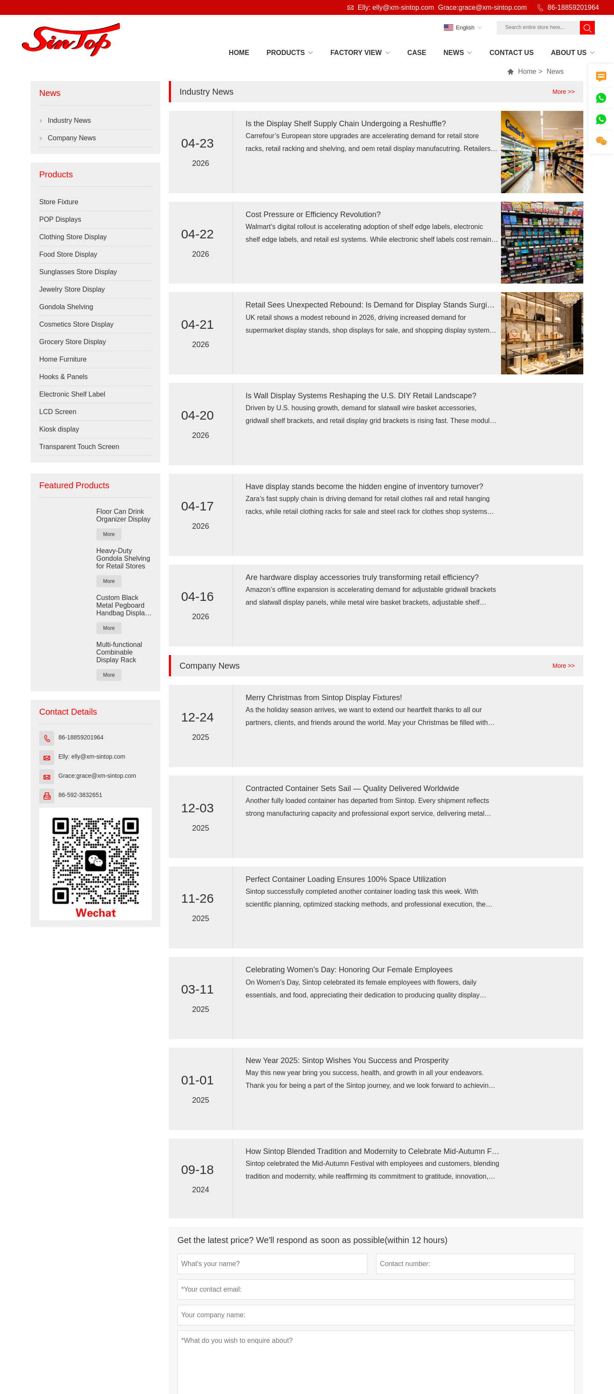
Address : (70, 1332)
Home (527, 71)
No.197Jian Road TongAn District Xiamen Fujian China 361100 (180, 1332)
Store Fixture (58, 202)
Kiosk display (59, 429)
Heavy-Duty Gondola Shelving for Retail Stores (123, 558)
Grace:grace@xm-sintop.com (482, 7)
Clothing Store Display (73, 237)
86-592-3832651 (80, 794)
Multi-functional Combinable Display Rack (119, 652)
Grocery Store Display (72, 341)
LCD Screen (57, 411)
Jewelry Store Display (72, 289)
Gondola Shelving (66, 306)
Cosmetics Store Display (76, 324)
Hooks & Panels (63, 376)
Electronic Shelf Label (72, 394)
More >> (564, 91)
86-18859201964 (573, 7)
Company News (72, 138)
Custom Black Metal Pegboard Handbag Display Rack (122, 605)
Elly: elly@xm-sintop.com (396, 7)
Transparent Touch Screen (79, 446)
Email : (296, 1332)
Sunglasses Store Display (78, 271)
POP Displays (60, 219)
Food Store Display (68, 254)
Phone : (495, 1332)
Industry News (69, 120)
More (109, 534)
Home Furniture (63, 359)
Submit (195, 1200)
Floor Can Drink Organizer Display (123, 515)
